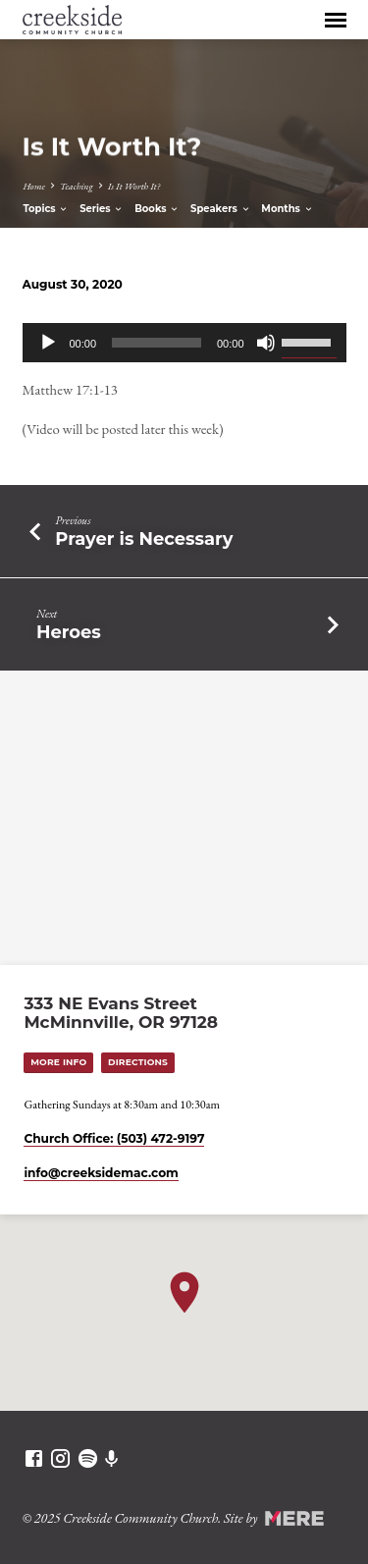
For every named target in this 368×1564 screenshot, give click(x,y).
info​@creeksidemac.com (101, 1172)
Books (157, 208)
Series (101, 208)
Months (287, 208)
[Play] (48, 342)
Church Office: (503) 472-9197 (114, 1138)
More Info (58, 1061)
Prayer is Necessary (144, 538)
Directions (138, 1061)
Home (34, 186)
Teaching (76, 186)
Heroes (68, 631)
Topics (46, 208)
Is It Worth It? (134, 186)
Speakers (220, 208)
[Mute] (266, 342)
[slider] (156, 343)
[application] (184, 342)
